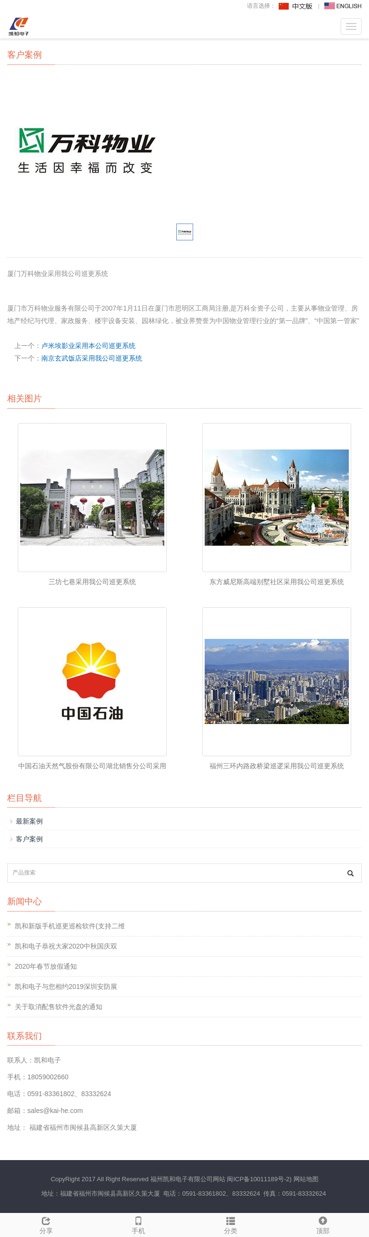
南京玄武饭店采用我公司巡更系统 (91, 358)
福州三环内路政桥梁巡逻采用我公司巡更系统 (276, 766)
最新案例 (29, 821)
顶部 (323, 1224)
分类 (230, 1224)
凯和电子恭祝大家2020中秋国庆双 (66, 946)
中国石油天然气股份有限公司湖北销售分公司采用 (92, 766)
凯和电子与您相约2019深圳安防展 (66, 986)
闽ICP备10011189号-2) (259, 1179)
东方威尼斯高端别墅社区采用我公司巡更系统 (276, 582)
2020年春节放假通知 (46, 966)
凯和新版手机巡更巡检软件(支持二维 (70, 926)
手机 (138, 1224)
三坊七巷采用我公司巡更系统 (92, 582)
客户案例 (29, 839)
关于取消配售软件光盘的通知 (58, 1007)
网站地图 (306, 1179)
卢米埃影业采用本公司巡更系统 (88, 346)
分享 (46, 1224)
